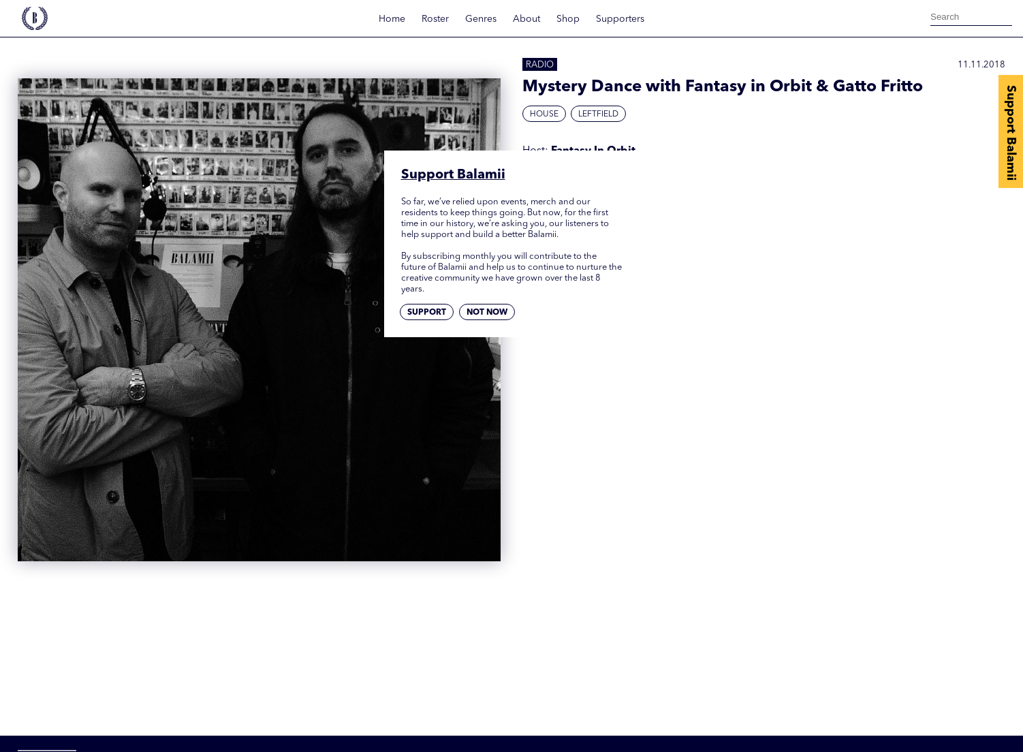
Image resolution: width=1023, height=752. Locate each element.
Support (426, 313)
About (526, 19)
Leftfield (598, 114)
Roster (435, 19)
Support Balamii (1011, 133)
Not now (487, 313)
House (544, 114)
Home (392, 19)
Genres (481, 19)
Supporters (620, 19)
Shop (568, 19)
